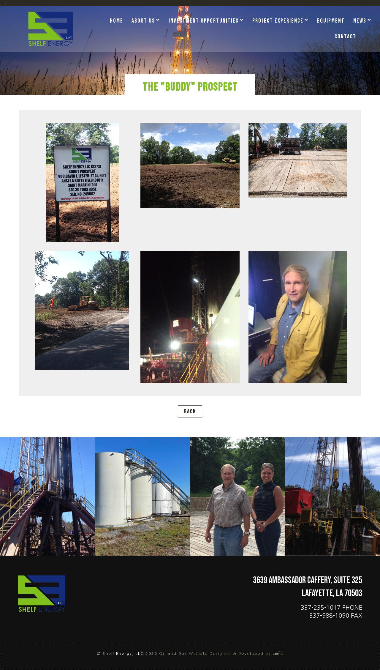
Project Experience (277, 20)
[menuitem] (118, 21)
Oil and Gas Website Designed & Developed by (221, 653)
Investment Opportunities (204, 20)
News (359, 20)
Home (116, 20)
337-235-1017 (321, 608)
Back (190, 411)
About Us (143, 20)
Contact (345, 36)
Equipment (331, 20)
